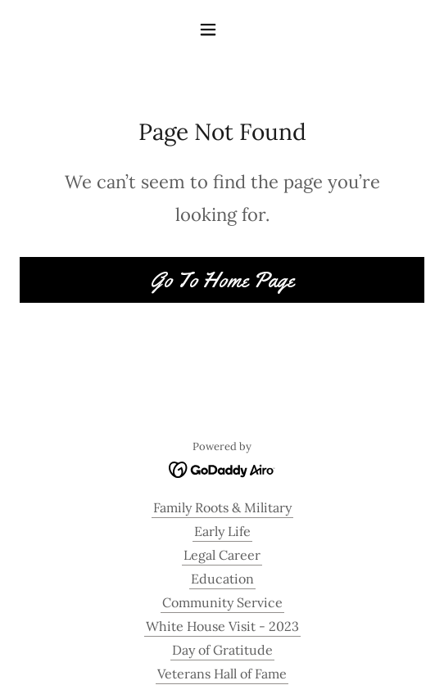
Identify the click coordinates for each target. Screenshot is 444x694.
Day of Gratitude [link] (222, 650)
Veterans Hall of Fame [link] (222, 673)
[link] (222, 468)
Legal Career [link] (222, 555)
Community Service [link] (222, 602)
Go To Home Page (222, 280)
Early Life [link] (222, 531)
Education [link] (222, 578)
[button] (222, 29)
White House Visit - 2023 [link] (222, 626)
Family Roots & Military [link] (222, 507)
